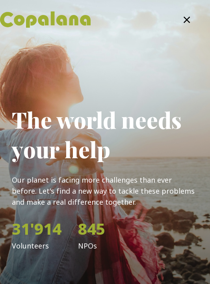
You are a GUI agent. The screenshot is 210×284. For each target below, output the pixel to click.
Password (23, 175)
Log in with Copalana (105, 253)
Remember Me (51, 215)
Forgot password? (167, 216)
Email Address (28, 137)
